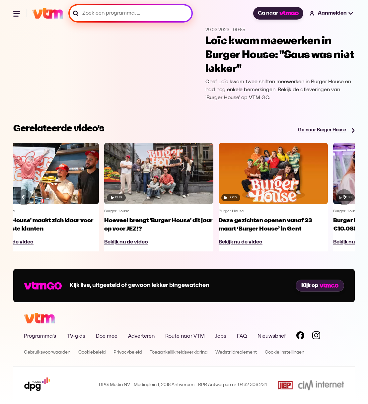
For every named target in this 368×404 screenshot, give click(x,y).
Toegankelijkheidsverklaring (178, 352)
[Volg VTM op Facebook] (300, 336)
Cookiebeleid (92, 352)
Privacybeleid (127, 352)
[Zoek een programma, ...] (130, 13)
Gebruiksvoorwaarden (47, 352)
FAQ (242, 336)
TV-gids (76, 336)
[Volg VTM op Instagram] (316, 336)
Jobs (220, 336)
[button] (332, 13)
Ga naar (278, 13)
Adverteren (141, 336)
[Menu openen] (17, 13)
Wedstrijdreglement (236, 352)
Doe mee (106, 336)
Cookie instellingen (284, 352)
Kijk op (319, 285)
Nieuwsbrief (272, 336)
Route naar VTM (185, 336)
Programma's (40, 336)
